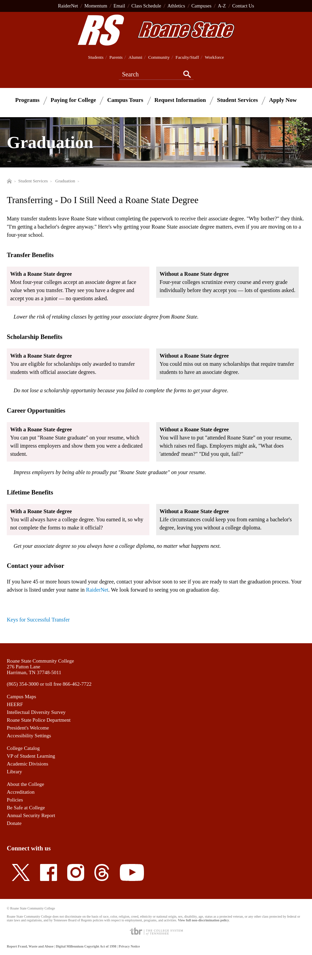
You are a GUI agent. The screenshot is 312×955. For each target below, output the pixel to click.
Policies (15, 800)
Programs (27, 100)
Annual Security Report (31, 815)
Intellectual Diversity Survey (36, 712)
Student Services (237, 100)
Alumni (136, 57)
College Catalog (23, 748)
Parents (116, 57)
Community (158, 57)
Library (14, 771)
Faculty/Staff (187, 57)
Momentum (95, 5)
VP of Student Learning (31, 756)
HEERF (15, 704)
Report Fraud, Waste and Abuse (30, 946)
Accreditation (21, 792)
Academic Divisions (27, 764)
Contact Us (243, 5)
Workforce (214, 57)
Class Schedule (146, 5)
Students (96, 57)
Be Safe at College (26, 807)
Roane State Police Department (39, 720)
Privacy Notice (129, 946)
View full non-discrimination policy (203, 920)
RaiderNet (68, 5)
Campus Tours (125, 100)
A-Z (222, 5)
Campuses (201, 5)
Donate (14, 823)
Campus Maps (21, 696)
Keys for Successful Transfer (38, 620)
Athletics (176, 5)
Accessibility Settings (29, 735)
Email (119, 5)
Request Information (180, 100)
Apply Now (283, 100)
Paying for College (73, 100)
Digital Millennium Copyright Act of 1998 (86, 946)
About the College (25, 784)
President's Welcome (28, 728)
